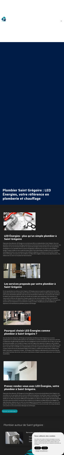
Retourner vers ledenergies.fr (10, 411)
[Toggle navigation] (61, 21)
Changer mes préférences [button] (41, 451)
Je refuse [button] (45, 448)
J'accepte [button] (38, 448)
